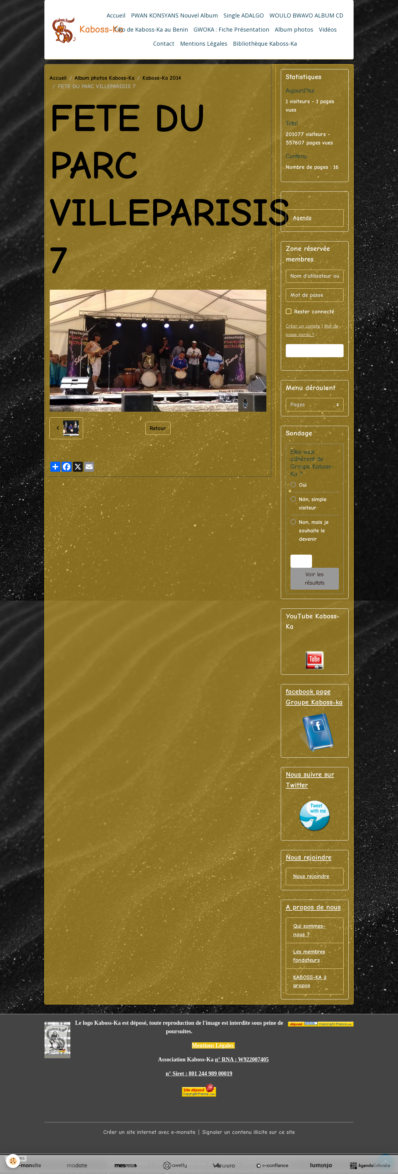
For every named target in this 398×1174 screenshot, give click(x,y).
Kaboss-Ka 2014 (162, 78)
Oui (303, 485)
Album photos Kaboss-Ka (104, 78)
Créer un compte (303, 326)
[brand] (73, 29)
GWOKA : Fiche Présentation (231, 29)
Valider (314, 351)
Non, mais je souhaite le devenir (314, 530)
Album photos (294, 29)
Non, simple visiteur (312, 503)
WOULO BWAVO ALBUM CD (306, 15)
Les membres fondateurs (309, 956)
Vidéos (328, 29)
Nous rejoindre (311, 876)
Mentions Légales (203, 43)
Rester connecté (314, 311)
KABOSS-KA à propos (309, 981)
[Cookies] (13, 1161)
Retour (158, 428)
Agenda (302, 218)
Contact (163, 43)
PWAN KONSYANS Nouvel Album (174, 15)
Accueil (116, 15)
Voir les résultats (315, 578)
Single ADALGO (244, 15)
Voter (301, 561)
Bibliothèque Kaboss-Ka (265, 43)
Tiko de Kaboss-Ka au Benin (150, 29)
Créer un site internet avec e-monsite (149, 1133)
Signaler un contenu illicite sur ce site (248, 1133)
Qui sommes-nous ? (309, 930)
